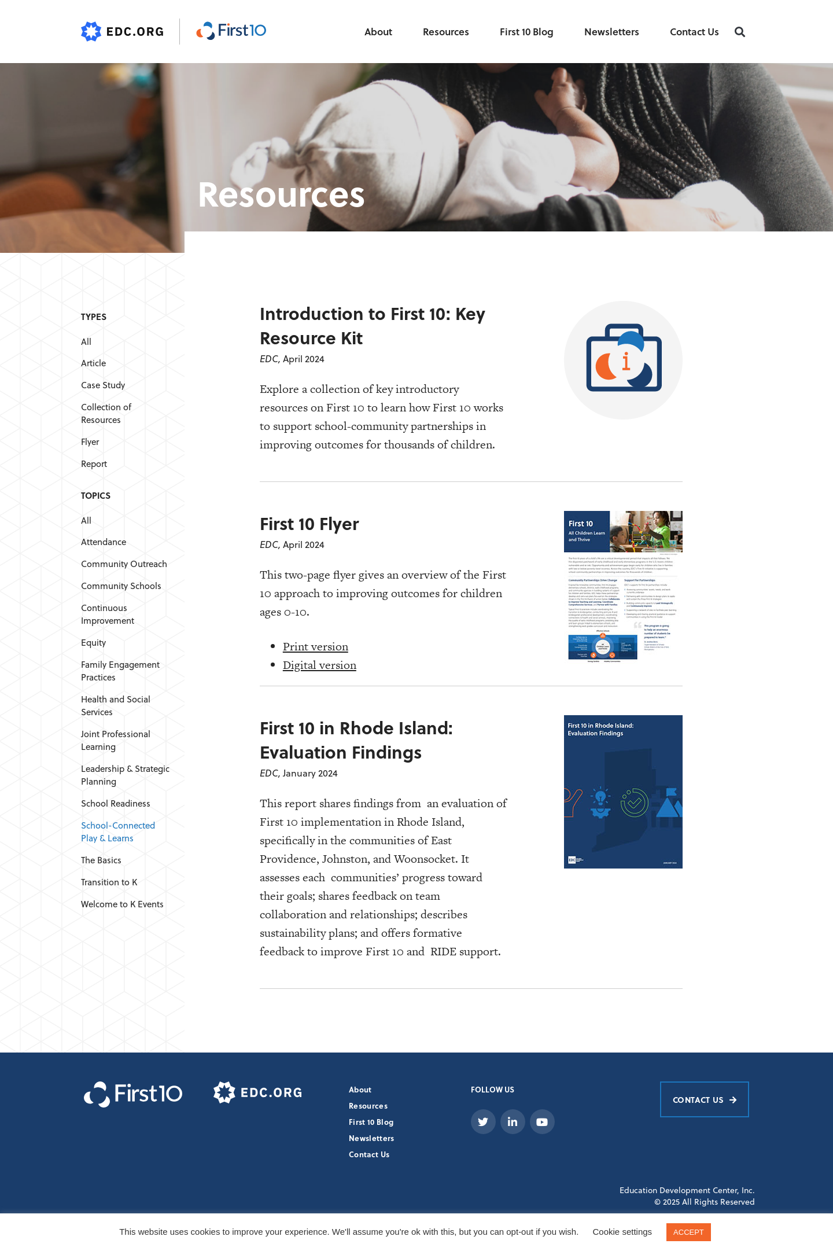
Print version (315, 646)
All (86, 342)
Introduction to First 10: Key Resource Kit (372, 325)
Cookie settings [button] (623, 1232)
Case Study (103, 385)
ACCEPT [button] (688, 1232)
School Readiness (115, 803)
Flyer (90, 442)
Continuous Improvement (107, 614)
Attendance (103, 542)
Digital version (319, 665)
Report (94, 464)
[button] (740, 32)
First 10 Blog (527, 31)
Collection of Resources (106, 413)
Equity (93, 642)
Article (93, 363)
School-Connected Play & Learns (118, 831)
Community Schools (121, 586)
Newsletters (611, 31)
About (378, 31)
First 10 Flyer (309, 523)
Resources (446, 31)
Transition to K (109, 882)
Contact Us (694, 31)
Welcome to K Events (122, 904)
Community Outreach (124, 564)
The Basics (101, 860)
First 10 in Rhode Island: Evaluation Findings (356, 739)
